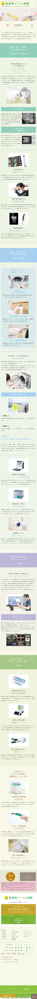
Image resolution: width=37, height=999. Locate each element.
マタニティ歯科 (27, 934)
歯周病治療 (4, 936)
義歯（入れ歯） (15, 936)
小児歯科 (4, 938)
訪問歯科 (26, 936)
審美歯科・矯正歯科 (14, 939)
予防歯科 (4, 931)
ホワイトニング (27, 931)
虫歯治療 (4, 934)
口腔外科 (14, 934)
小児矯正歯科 (14, 931)
